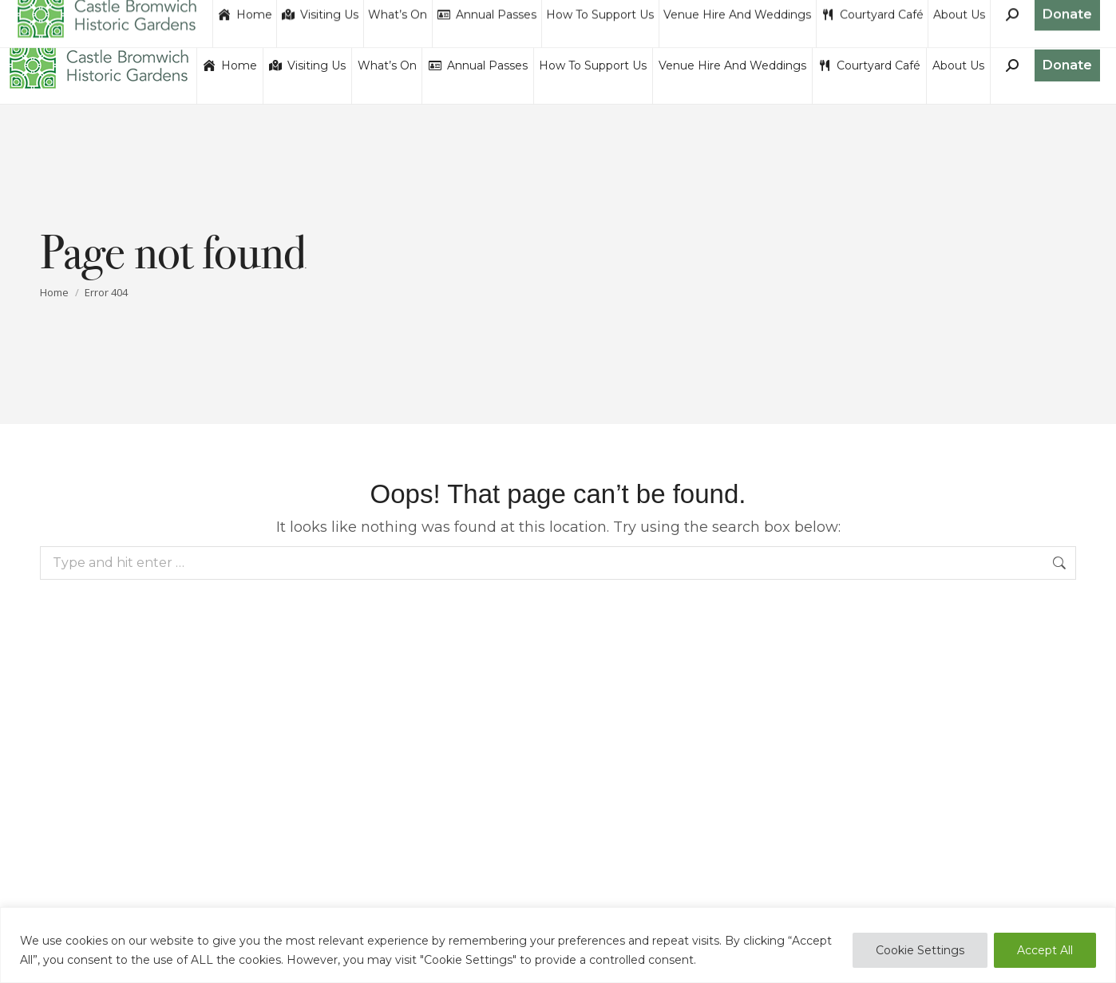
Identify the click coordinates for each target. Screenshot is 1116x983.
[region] (558, 945)
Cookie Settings (920, 950)
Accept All (1045, 950)
